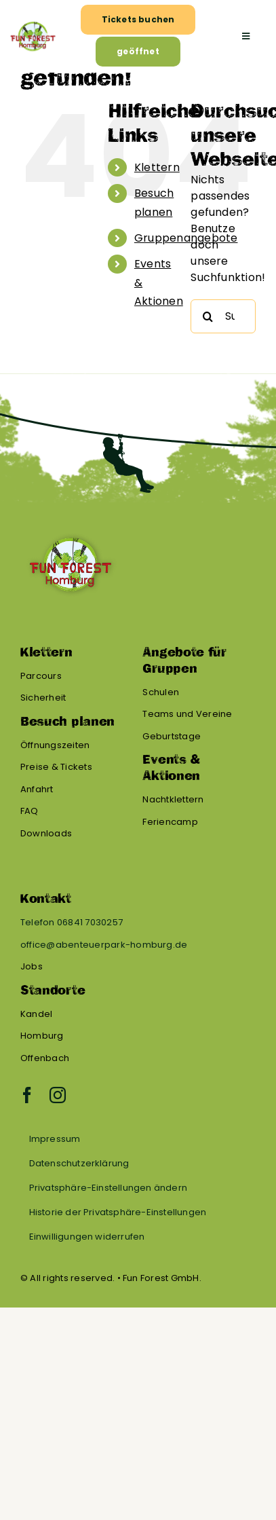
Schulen (160, 692)
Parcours (41, 675)
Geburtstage (171, 736)
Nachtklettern (172, 799)
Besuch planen (67, 721)
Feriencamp (169, 821)
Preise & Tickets (56, 766)
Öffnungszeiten (55, 745)
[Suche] (207, 316)
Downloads (46, 833)
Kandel (36, 1013)
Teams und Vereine (187, 713)
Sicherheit (43, 697)
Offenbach (44, 1058)
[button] (136, 1188)
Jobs (31, 966)
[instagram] (58, 1095)
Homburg (42, 1035)
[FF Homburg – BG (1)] (32, 23)
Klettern (157, 167)
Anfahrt (37, 789)
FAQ (29, 810)
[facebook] (27, 1095)
